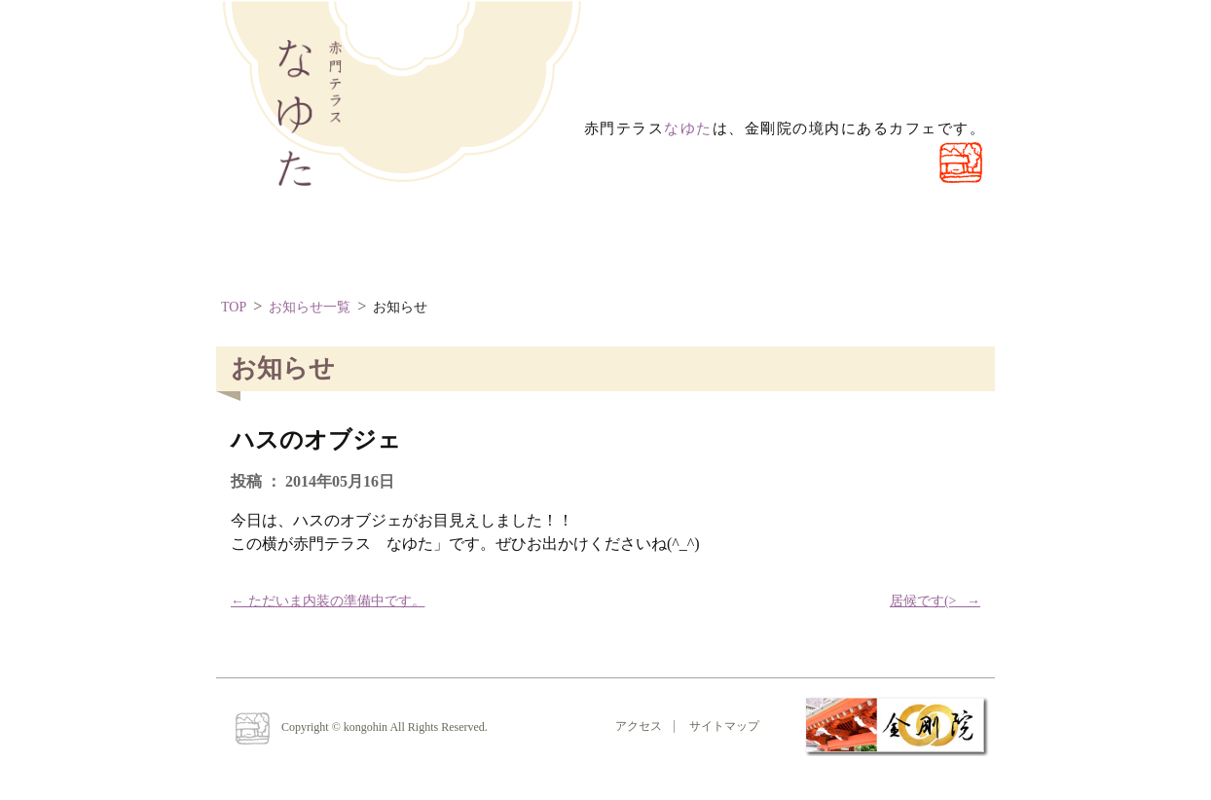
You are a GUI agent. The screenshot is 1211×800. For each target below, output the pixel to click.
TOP (233, 307)
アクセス (638, 726)
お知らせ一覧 (309, 307)
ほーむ (279, 243)
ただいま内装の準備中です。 (328, 601)
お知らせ (400, 307)
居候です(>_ (935, 601)
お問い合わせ (560, 243)
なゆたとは (410, 243)
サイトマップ (724, 726)
